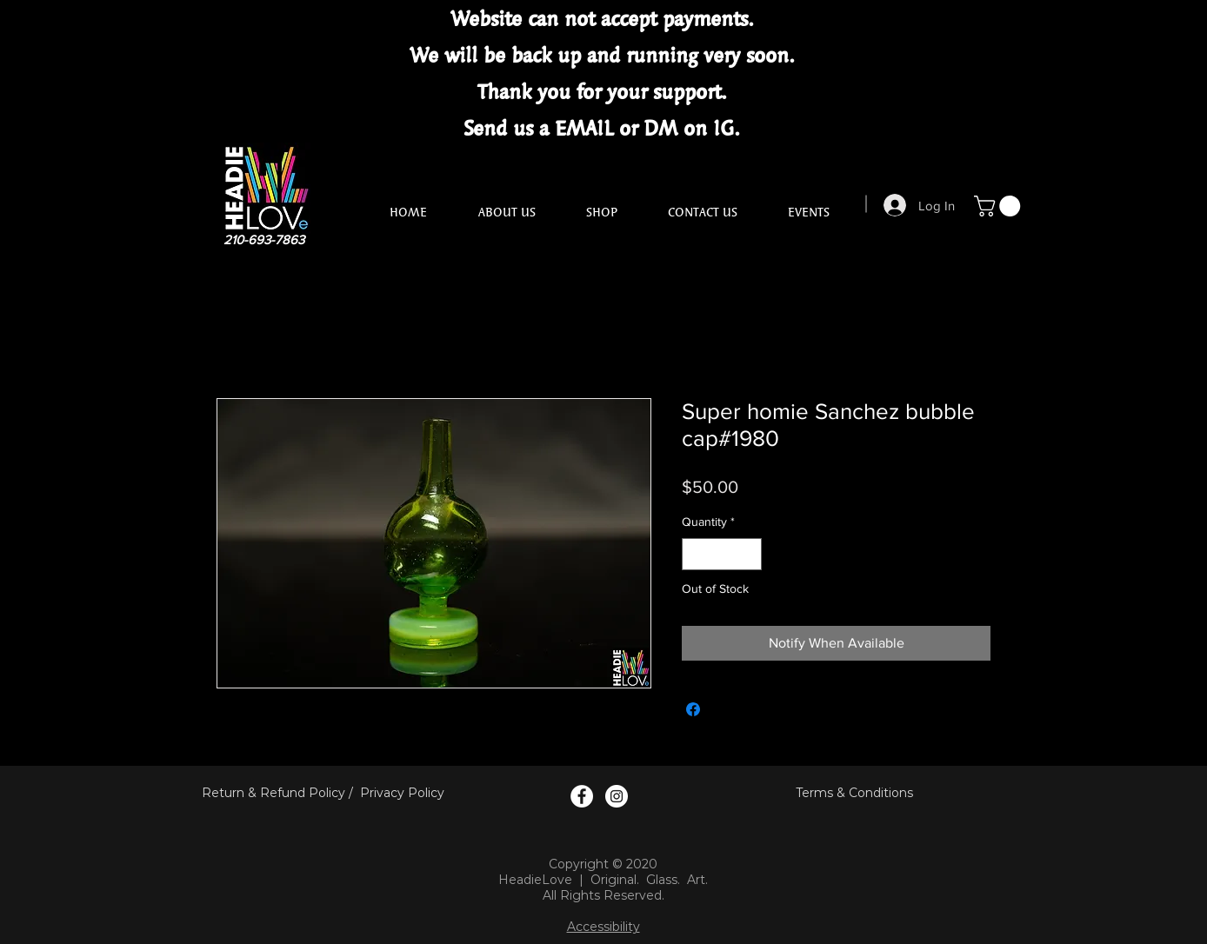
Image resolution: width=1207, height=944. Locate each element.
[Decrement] (695, 554)
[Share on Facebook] (693, 709)
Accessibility (603, 926)
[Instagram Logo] (616, 796)
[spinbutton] (721, 554)
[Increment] (748, 554)
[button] (999, 206)
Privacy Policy (402, 793)
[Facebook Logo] (581, 796)
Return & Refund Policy (273, 793)
